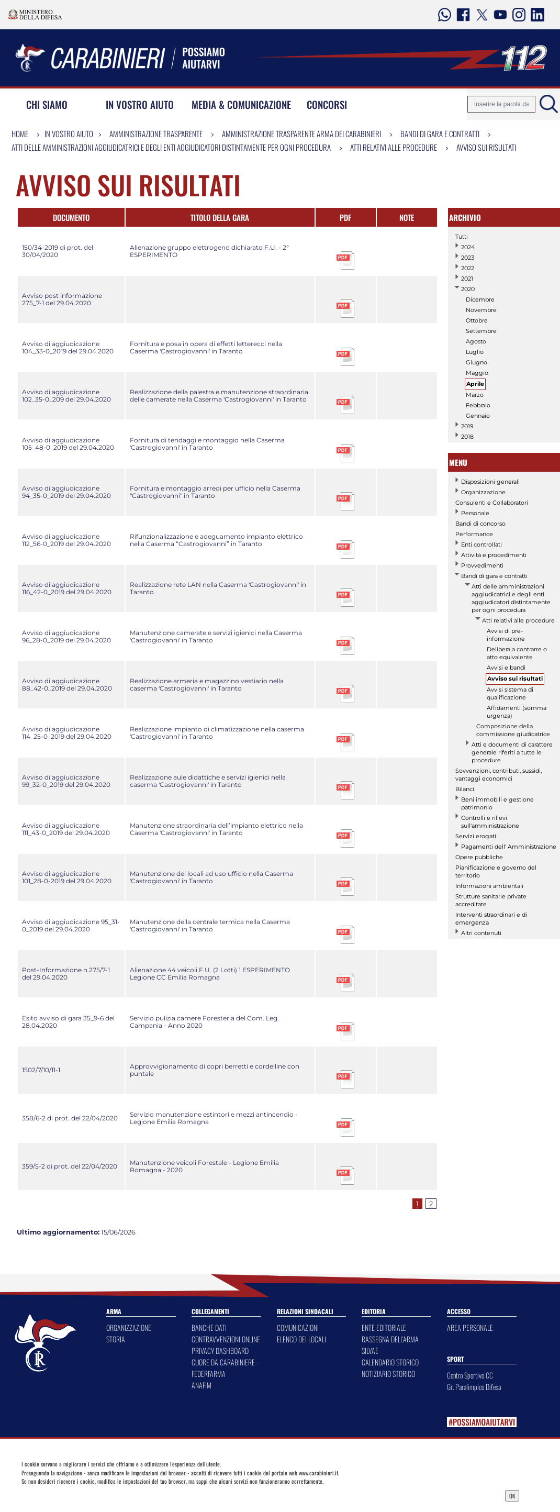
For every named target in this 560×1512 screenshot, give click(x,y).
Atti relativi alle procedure (393, 147)
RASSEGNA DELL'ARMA (390, 1338)
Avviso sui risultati (486, 147)
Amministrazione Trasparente (156, 133)
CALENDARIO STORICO (390, 1362)
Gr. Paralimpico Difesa (474, 1386)
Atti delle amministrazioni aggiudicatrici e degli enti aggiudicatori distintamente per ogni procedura (171, 147)
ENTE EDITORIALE (384, 1327)
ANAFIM (201, 1385)
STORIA (115, 1338)
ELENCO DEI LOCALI (301, 1338)
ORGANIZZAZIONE (128, 1327)
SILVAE (370, 1350)
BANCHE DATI (209, 1327)
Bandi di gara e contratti (439, 133)
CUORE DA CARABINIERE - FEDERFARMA (225, 1368)
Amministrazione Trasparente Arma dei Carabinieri (301, 133)
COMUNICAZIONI (298, 1327)
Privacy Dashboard (83, 1494)
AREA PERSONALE (470, 1327)
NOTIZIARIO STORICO (388, 1373)
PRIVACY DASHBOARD (220, 1350)
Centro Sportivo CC (470, 1375)
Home (20, 133)
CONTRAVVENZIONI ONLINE (226, 1338)
